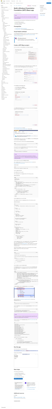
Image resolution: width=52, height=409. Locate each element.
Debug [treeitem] (3, 61)
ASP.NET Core (19, 5)
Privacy (17, 406)
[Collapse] (11, 5)
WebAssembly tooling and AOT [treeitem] (6, 25)
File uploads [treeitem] (4, 53)
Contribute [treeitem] (3, 99)
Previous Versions (7, 406)
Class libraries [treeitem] (5, 41)
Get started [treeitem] (3, 12)
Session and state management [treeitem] (5, 74)
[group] (26, 187)
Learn (14, 5)
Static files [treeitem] (4, 38)
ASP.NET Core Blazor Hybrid (18, 378)
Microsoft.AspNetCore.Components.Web (19, 163)
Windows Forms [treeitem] (6, 35)
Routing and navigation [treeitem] (6, 37)
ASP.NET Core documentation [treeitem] (5, 10)
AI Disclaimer (2, 406)
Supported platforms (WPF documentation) (21, 28)
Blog (10, 406)
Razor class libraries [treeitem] (4, 77)
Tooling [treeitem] (3, 24)
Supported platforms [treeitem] (5, 23)
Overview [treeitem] (3, 11)
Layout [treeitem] (3, 75)
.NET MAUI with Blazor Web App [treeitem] (8, 34)
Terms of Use (27, 406)
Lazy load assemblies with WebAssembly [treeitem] (6, 63)
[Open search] (48, 1)
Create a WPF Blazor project (43, 9)
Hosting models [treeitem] (4, 26)
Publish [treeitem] (4, 46)
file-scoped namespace (33, 319)
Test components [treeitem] (5, 67)
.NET (16, 5)
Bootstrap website (24, 243)
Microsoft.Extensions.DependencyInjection (25, 299)
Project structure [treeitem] (5, 48)
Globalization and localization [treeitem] (6, 51)
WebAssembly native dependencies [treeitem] (7, 64)
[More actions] (37, 5)
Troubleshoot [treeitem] (4, 47)
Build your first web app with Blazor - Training (19, 397)
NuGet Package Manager (18, 127)
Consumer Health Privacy (22, 406)
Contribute (13, 406)
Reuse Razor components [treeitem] (6, 40)
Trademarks (31, 406)
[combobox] (6, 7)
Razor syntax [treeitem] (3, 76)
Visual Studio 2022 (17, 29)
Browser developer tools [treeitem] (6, 39)
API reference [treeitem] (3, 98)
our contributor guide (18, 388)
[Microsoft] (1, 1)
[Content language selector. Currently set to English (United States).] (4, 404)
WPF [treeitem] (4, 36)
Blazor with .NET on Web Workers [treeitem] (7, 65)
